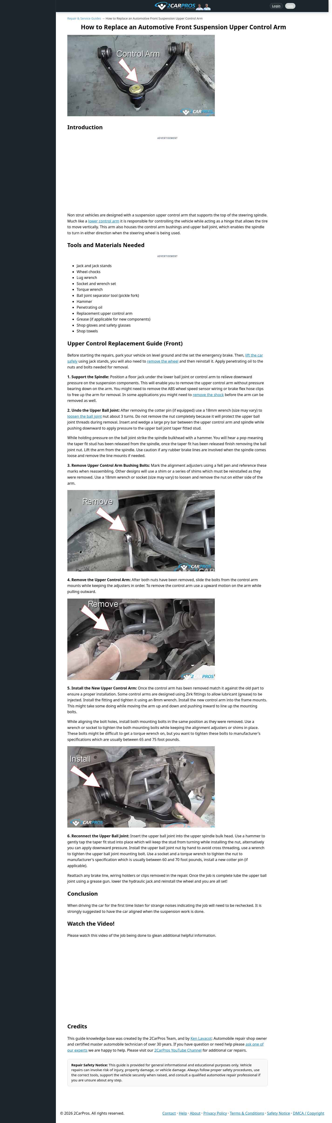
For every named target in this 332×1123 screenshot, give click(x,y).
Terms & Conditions (247, 1113)
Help (183, 1113)
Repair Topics (18, 47)
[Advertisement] (167, 174)
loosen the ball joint (84, 416)
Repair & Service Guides (26, 62)
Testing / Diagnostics (24, 132)
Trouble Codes (19, 104)
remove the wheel (162, 361)
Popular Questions (22, 76)
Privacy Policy (215, 1113)
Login (276, 6)
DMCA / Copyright (308, 1113)
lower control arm (103, 221)
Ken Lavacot (201, 1038)
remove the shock (208, 394)
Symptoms (17, 147)
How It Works (19, 118)
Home (13, 19)
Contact (169, 1113)
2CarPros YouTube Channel (178, 1050)
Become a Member (23, 189)
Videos (14, 161)
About (195, 1113)
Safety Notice (278, 1113)
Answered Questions (24, 33)
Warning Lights (20, 90)
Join (290, 6)
